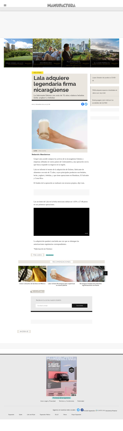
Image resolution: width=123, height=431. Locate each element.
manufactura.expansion (82, 409)
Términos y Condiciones (66, 401)
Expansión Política (45, 414)
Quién (20, 414)
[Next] (105, 273)
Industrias (37, 72)
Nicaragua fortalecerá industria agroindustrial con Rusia (91, 284)
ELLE (56, 414)
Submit (79, 306)
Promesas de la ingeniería (61, 398)
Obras (65, 414)
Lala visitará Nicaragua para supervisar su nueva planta (61, 284)
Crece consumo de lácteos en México (32, 283)
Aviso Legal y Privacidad (48, 401)
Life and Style (31, 414)
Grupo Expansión (76, 414)
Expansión (11, 414)
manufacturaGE (78, 409)
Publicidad (80, 401)
